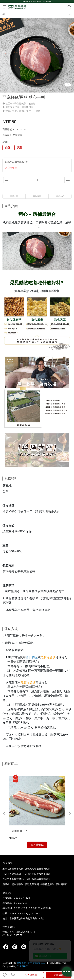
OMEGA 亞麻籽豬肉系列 (37, 869)
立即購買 (58, 975)
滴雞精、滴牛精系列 (12, 884)
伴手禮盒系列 (47, 884)
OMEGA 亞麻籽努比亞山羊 (16, 879)
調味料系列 (62, 884)
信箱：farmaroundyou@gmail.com (21, 913)
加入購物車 (31, 975)
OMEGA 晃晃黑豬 (11, 874)
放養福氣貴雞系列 (41, 879)
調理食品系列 (32, 884)
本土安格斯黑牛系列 (12, 869)
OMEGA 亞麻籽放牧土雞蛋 (36, 874)
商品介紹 (14, 196)
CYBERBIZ (22, 966)
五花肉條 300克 (18, 831)
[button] (70, 814)
